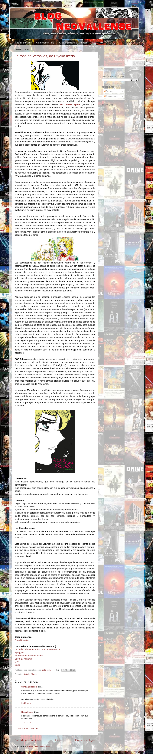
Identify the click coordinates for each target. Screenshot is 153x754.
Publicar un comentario (28, 728)
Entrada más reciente (27, 740)
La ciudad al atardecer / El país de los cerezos (37, 649)
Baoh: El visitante (23, 659)
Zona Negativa (22, 640)
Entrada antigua (85, 740)
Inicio (58, 740)
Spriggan (19, 652)
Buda (17, 665)
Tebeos (83, 42)
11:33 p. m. (26, 722)
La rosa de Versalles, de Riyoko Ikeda (45, 56)
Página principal (23, 42)
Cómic (27, 674)
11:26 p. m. (26, 703)
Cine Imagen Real (45, 42)
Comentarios (110, 96)
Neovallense (27, 712)
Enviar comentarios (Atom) (39, 746)
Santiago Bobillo (29, 687)
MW (17, 662)
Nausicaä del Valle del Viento (29, 655)
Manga (34, 674)
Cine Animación (67, 42)
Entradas (109, 91)
